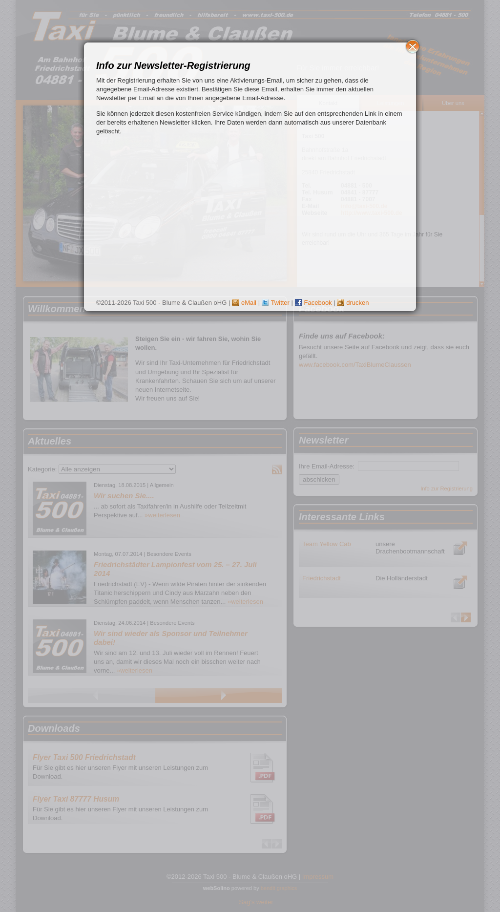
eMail (244, 302)
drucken (353, 302)
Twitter (276, 302)
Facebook (313, 302)
